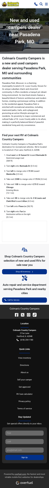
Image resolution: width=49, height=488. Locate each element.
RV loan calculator (24, 394)
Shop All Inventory (24, 271)
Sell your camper (24, 380)
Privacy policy (25, 401)
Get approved (24, 387)
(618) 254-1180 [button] (25, 339)
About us (24, 372)
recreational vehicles (24, 147)
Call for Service (12, 299)
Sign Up (24, 457)
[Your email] (24, 450)
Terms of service (24, 408)
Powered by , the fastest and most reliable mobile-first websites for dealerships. (24, 478)
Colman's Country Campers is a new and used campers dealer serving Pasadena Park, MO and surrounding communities (24, 68)
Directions (24, 365)
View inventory (24, 358)
